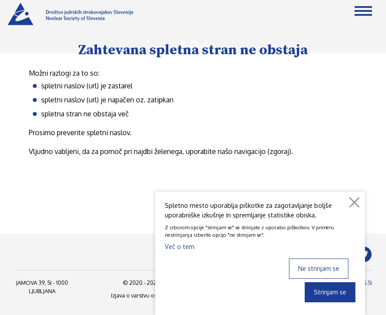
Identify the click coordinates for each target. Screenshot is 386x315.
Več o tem (180, 246)
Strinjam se (330, 292)
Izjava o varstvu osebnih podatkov (154, 295)
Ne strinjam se (318, 268)
